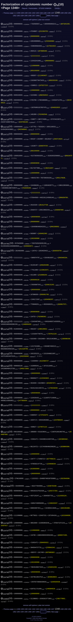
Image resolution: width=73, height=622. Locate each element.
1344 (41, 13)
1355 (26, 15)
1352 (14, 15)
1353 (18, 15)
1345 (45, 13)
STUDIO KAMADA (45, 8)
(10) (6, 24)
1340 (26, 13)
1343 (37, 13)
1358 (37, 15)
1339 (22, 13)
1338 (18, 13)
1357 (33, 15)
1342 (33, 13)
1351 (69, 13)
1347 (52, 13)
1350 (65, 13)
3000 (48, 15)
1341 (29, 13)
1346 (49, 13)
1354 (22, 15)
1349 (62, 13)
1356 (29, 15)
